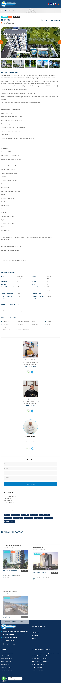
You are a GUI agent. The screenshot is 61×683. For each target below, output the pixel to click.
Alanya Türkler (48, 518)
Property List (10, 10)
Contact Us (35, 635)
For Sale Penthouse (7, 658)
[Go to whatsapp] (4, 678)
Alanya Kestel (7, 518)
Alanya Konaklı (38, 518)
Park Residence (38, 573)
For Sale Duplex (6, 661)
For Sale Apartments (7, 653)
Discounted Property (7, 670)
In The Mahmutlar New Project (12, 570)
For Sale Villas (5, 656)
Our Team (35, 633)
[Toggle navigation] (58, 4)
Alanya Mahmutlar (44, 514)
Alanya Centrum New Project (40, 661)
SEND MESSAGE (30, 484)
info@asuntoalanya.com (30, 364)
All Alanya (6, 514)
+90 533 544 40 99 (30, 443)
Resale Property (6, 667)
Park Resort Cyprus (38, 664)
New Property (5, 664)
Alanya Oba (34, 514)
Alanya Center (15, 514)
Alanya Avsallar (28, 518)
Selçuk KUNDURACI (30, 436)
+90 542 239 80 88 (30, 366)
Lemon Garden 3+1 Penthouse (41, 656)
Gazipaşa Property (9, 521)
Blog (34, 638)
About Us (35, 630)
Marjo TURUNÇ (30, 399)
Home (3, 10)
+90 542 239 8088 (7, 640)
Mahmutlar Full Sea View (39, 658)
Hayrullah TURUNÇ (30, 360)
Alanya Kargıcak (18, 518)
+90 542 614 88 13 (30, 405)
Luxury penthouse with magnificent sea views (45, 653)
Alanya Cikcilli (25, 514)
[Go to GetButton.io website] (3, 681)
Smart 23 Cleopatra (38, 670)
